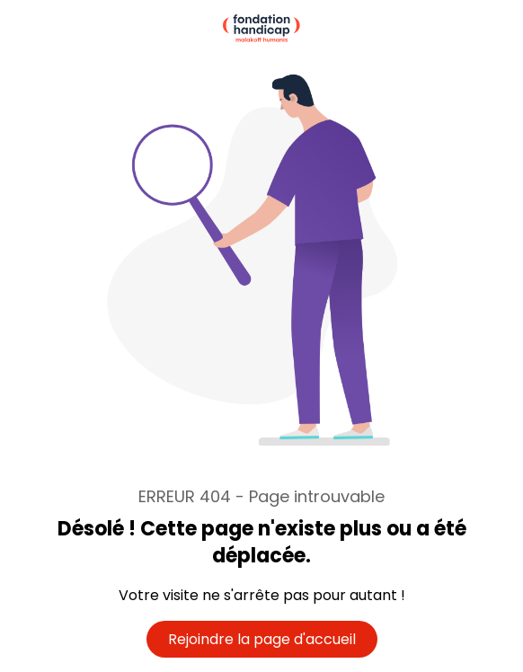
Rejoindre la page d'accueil (262, 639)
